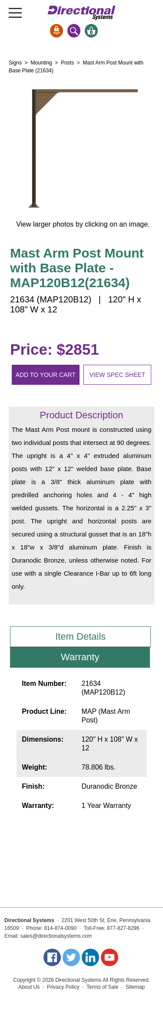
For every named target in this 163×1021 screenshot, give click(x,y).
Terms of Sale (102, 987)
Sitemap (135, 987)
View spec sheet (117, 374)
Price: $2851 (54, 349)
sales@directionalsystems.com (56, 936)
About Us (29, 987)
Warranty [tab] (80, 656)
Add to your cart (46, 374)
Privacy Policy (63, 987)
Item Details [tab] (80, 636)
